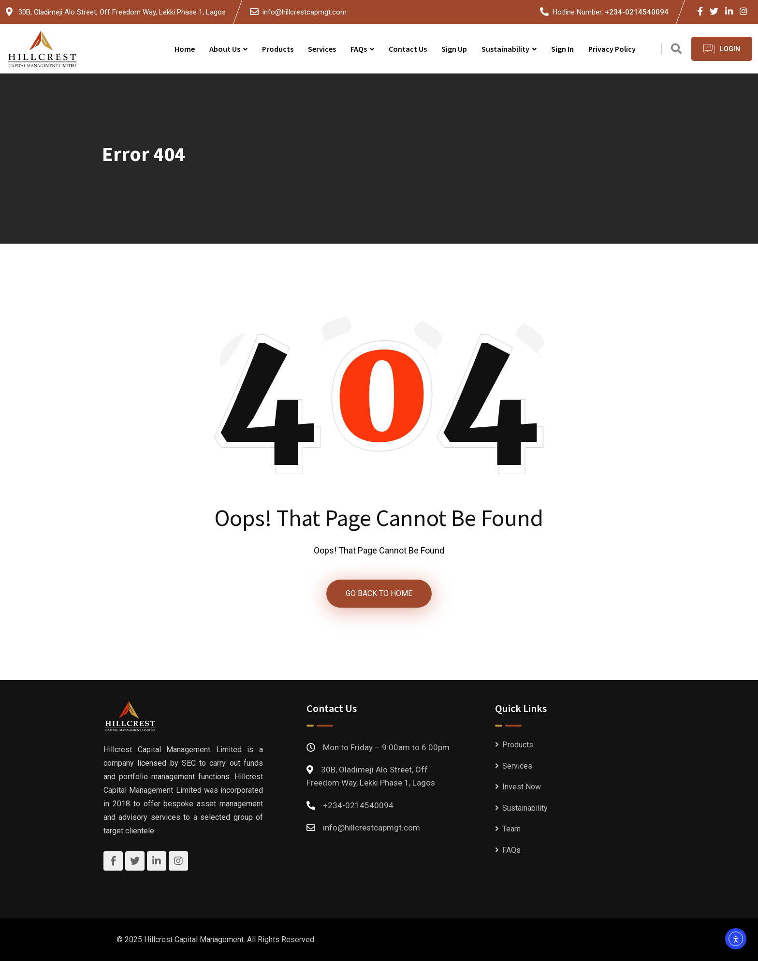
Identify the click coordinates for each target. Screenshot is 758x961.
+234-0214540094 (637, 12)
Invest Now (521, 786)
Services (322, 49)
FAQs (358, 49)
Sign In (562, 49)
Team (511, 828)
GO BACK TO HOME (379, 593)
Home (185, 49)
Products (277, 49)
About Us (224, 49)
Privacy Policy (612, 49)
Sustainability (505, 49)
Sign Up (454, 49)
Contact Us (408, 49)
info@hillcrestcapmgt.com (304, 12)
